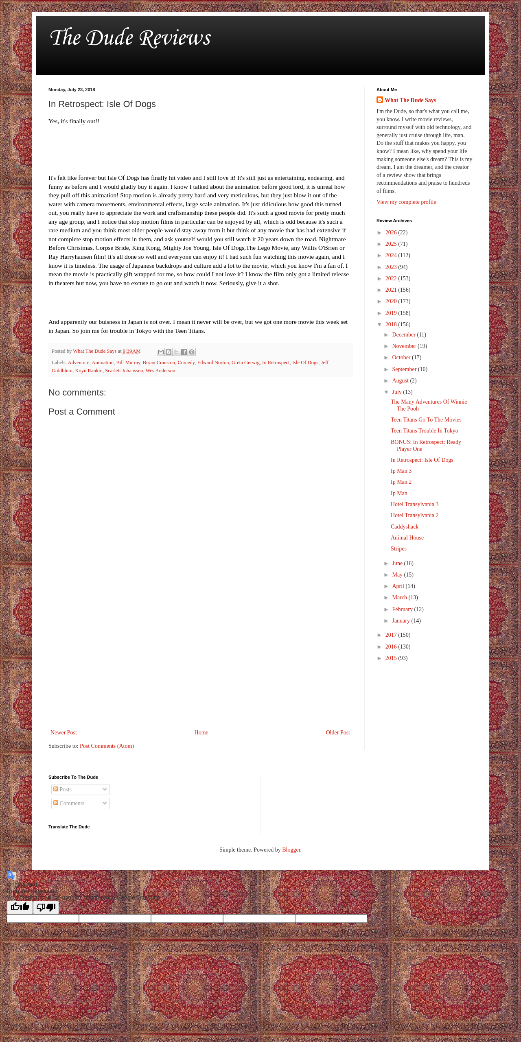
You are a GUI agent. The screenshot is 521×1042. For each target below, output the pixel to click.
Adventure (79, 362)
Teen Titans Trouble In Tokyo (424, 431)
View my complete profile (406, 202)
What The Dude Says (410, 100)
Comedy (186, 362)
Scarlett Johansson (124, 371)
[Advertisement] (200, 660)
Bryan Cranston (159, 362)
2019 (391, 313)
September (405, 369)
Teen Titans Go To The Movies (426, 420)
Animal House (407, 538)
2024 (391, 255)
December (404, 335)
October (402, 357)
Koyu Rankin (89, 371)
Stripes (399, 549)
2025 (391, 244)
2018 (391, 324)
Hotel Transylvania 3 (414, 504)
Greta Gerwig (246, 362)
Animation (103, 362)
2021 (391, 290)
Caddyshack (404, 527)
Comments (68, 803)
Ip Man (399, 493)
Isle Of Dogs (305, 362)
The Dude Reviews (128, 38)
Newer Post (63, 733)
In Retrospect (276, 362)
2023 (391, 267)
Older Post (338, 733)
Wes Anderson (160, 371)
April (398, 586)
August (401, 381)
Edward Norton (213, 362)
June (398, 563)
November (405, 346)
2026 (391, 232)
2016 (391, 647)
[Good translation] (20, 907)
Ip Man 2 (401, 482)
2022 (391, 278)
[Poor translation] (46, 907)
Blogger (291, 850)
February (403, 609)
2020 (391, 301)
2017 (391, 635)
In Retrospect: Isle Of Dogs (422, 460)
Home (201, 733)
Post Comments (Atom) (107, 746)
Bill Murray (128, 362)
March (400, 597)
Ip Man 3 (401, 471)
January (401, 621)
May (398, 575)
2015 (391, 658)
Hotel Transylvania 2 (414, 515)
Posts (62, 789)
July (397, 392)
